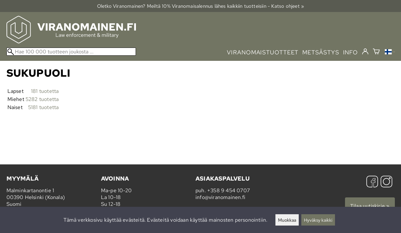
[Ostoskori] (376, 52)
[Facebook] (372, 182)
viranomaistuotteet (262, 52)
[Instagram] (386, 182)
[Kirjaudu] (365, 52)
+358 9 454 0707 (228, 190)
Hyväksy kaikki (318, 220)
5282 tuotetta (42, 99)
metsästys (320, 52)
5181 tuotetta (43, 107)
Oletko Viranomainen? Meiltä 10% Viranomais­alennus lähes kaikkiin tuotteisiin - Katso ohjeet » (200, 6)
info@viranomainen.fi (220, 197)
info (350, 52)
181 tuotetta (45, 91)
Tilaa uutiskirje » (370, 206)
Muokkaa (287, 220)
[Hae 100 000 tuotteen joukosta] (71, 52)
